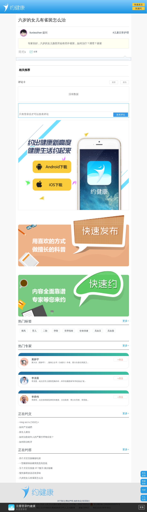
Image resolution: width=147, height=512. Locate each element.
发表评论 (120, 114)
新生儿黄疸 (24, 432)
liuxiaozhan (31, 33)
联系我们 (86, 501)
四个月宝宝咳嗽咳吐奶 (30, 458)
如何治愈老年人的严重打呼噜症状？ (36, 437)
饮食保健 (84, 331)
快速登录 (144, 482)
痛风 (23, 331)
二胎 (45, 331)
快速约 (138, 8)
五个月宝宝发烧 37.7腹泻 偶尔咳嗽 (36, 468)
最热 (125, 82)
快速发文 (138, 4)
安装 (141, 507)
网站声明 (69, 501)
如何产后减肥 (25, 427)
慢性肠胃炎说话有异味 (30, 473)
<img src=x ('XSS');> (29, 422)
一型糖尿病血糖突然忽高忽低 (33, 463)
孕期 (56, 331)
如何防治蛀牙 (25, 442)
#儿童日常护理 (121, 32)
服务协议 (77, 501)
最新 (114, 82)
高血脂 (111, 331)
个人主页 (144, 498)
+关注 (120, 359)
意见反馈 (144, 474)
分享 (35, 52)
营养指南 (68, 331)
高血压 (98, 331)
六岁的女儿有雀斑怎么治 (31, 478)
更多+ (126, 321)
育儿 (34, 331)
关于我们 (61, 501)
